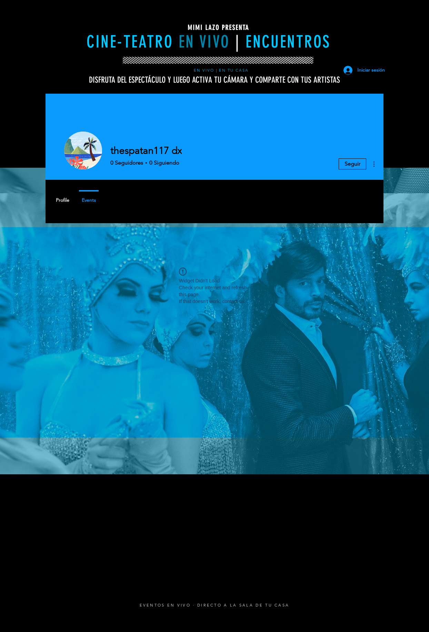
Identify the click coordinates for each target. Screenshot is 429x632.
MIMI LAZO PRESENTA (218, 27)
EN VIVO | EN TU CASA (222, 70)
